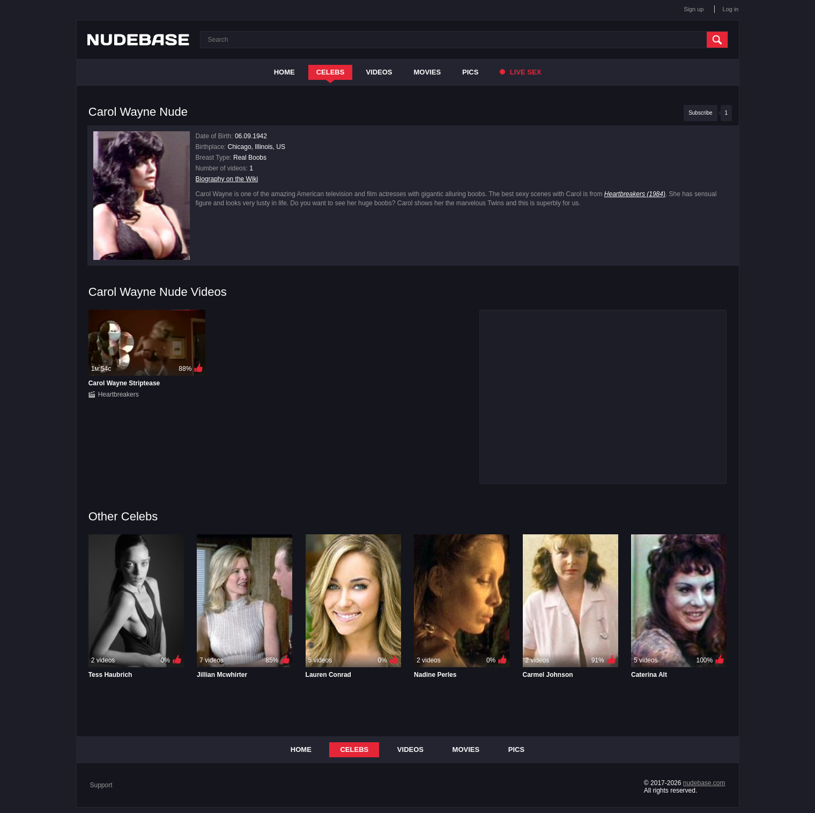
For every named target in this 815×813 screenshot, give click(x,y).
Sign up (693, 9)
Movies (427, 72)
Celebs (330, 72)
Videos (379, 72)
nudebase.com (704, 783)
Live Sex (520, 72)
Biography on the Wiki (227, 179)
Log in (731, 9)
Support (101, 785)
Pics (470, 72)
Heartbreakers (118, 394)
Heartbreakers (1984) (634, 194)
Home (284, 72)
